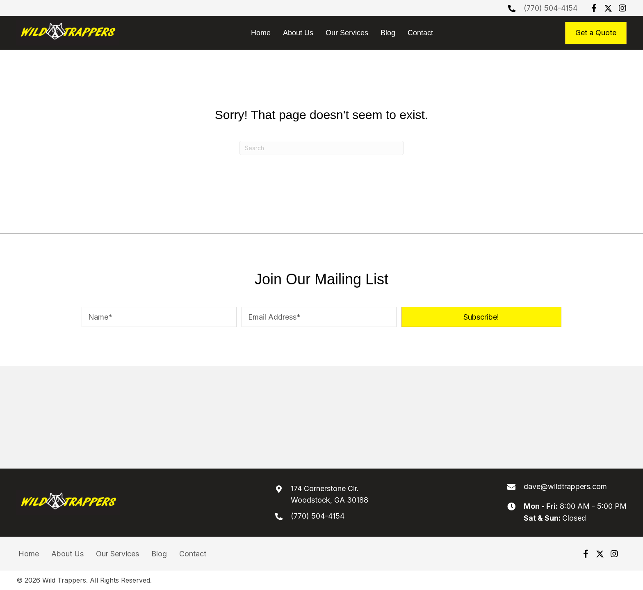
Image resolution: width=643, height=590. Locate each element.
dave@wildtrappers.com (565, 486)
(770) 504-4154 (550, 8)
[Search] (321, 148)
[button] (594, 8)
